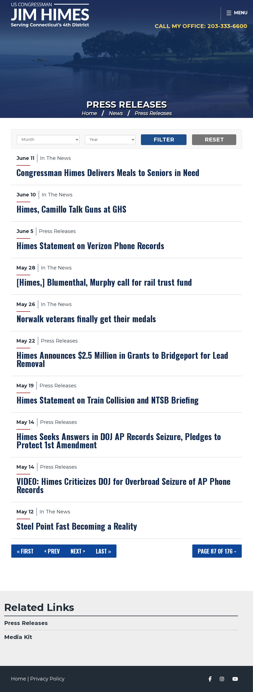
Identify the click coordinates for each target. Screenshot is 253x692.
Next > (78, 551)
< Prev (52, 551)
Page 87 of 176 (217, 551)
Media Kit (18, 637)
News (116, 113)
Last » (103, 551)
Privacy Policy (47, 679)
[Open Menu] (237, 14)
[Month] (48, 139)
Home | (20, 679)
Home (89, 113)
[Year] (110, 139)
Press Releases (126, 104)
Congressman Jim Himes (62, 15)
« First (25, 551)
